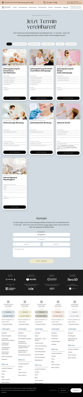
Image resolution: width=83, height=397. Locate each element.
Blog (3, 377)
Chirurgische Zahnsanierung (22, 342)
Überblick (4, 333)
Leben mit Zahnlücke (41, 346)
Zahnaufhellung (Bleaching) (72, 339)
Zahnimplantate (42, 7)
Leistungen (6, 329)
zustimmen (76, 390)
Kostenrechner (39, 343)
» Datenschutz (53, 390)
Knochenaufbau (39, 354)
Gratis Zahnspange (7, 356)
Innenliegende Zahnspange (6, 348)
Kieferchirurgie (33, 7)
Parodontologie (55, 341)
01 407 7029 (25, 35)
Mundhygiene (58, 7)
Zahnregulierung (23, 7)
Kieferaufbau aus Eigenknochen (23, 351)
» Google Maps (7, 324)
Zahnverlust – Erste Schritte (40, 339)
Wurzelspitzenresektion (24, 338)
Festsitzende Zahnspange (5, 344)
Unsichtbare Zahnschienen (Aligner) (8, 339)
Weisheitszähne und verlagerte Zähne (24, 346)
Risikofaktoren (39, 360)
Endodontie (54, 338)
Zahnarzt (50, 7)
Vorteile (15, 7)
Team (3, 374)
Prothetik (53, 344)
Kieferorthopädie (6, 336)
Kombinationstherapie (24, 355)
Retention (4, 359)
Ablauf (37, 336)
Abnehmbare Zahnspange (5, 352)
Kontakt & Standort (7, 368)
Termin (8, 312)
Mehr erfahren (6, 382)
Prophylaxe (54, 336)
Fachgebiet (41, 232)
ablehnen (63, 390)
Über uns (65, 7)
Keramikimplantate (40, 351)
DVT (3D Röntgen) (40, 357)
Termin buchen (76, 7)
